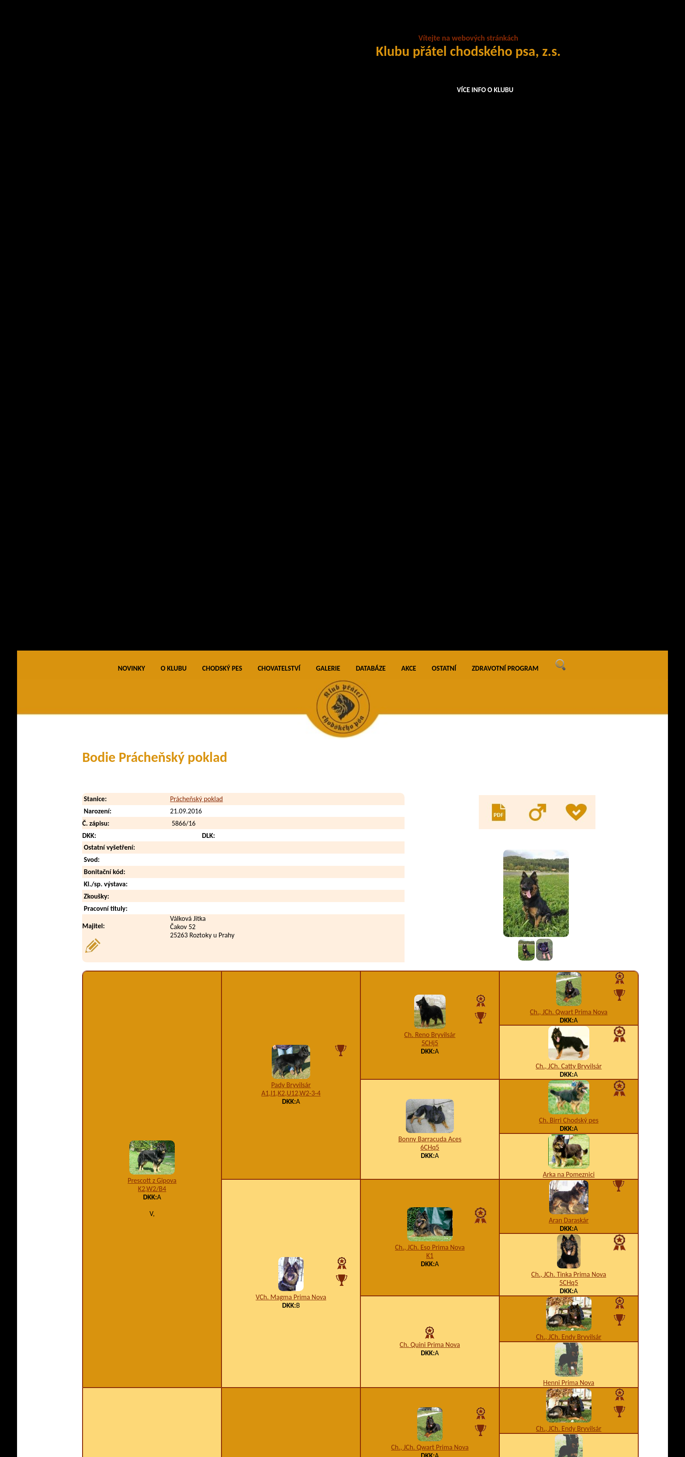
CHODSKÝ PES (222, 26)
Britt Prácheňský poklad (158, 1396)
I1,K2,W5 (419, 1378)
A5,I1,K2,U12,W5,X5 (429, 909)
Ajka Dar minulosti (569, 1140)
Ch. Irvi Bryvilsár (569, 1086)
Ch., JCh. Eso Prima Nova (429, 605)
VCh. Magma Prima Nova (291, 655)
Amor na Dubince (568, 878)
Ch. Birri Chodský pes (569, 478)
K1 (429, 613)
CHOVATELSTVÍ (279, 26)
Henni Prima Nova (568, 740)
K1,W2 (152, 963)
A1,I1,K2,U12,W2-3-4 (291, 451)
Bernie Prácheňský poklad (161, 1361)
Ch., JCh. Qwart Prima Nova (568, 369)
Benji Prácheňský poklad (159, 1343)
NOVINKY (131, 26)
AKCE (408, 26)
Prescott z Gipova (152, 538)
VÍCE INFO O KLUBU (485, 90)
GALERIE (328, 26)
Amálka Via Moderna (291, 1063)
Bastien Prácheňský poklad (162, 1326)
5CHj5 (430, 401)
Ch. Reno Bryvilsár (429, 393)
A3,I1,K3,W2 (290, 863)
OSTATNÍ (444, 26)
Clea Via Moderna (152, 955)
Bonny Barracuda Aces (429, 497)
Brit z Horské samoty (291, 855)
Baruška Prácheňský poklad (163, 1308)
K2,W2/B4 (152, 547)
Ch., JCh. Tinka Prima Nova (568, 632)
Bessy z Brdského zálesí (429, 1113)
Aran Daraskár (568, 578)
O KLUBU (174, 26)
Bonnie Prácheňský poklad (162, 1378)
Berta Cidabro (568, 932)
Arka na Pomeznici (569, 532)
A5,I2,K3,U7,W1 (569, 1148)
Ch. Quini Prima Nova (430, 702)
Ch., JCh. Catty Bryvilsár (569, 424)
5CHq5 (568, 640)
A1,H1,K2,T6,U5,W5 (433, 1308)
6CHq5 (429, 505)
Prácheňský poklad (196, 157)
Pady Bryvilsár (291, 442)
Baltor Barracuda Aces (429, 1005)
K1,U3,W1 (430, 1121)
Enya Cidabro (430, 901)
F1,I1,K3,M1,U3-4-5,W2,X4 (291, 1072)
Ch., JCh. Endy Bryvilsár (569, 694)
